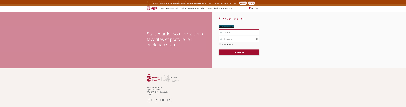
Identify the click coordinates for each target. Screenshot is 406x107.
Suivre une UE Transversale (169, 8)
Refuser (251, 3)
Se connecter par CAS (226, 26)
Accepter (243, 3)
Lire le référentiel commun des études (192, 8)
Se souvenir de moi (227, 44)
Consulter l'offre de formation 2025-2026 (219, 8)
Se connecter (239, 52)
